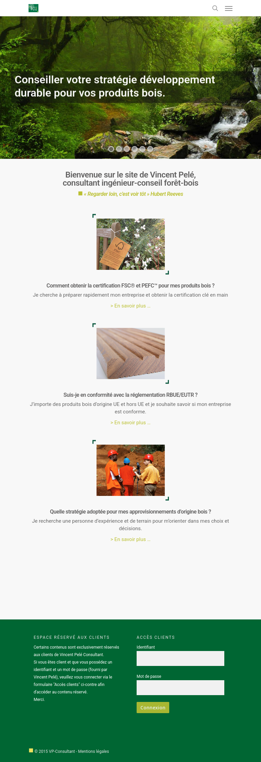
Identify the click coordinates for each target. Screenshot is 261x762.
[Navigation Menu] (228, 8)
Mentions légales (93, 751)
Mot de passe (149, 676)
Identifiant (146, 647)
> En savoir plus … (130, 306)
